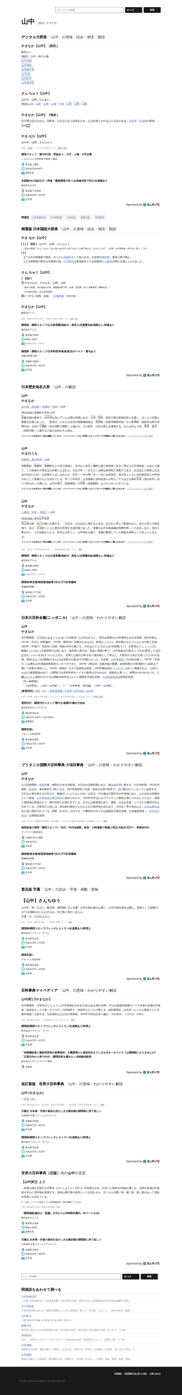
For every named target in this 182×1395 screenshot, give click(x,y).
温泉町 (67, 257)
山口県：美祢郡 (30, 406)
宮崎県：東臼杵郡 (31, 459)
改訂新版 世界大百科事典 (42, 1084)
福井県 (117, 784)
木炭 (121, 802)
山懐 (46, 104)
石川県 (25, 784)
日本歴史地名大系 (35, 387)
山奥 (38, 104)
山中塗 (132, 121)
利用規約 (118, 1374)
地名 (41, 121)
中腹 (61, 104)
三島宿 (108, 261)
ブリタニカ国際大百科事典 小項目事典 (52, 765)
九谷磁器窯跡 (110, 677)
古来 (90, 121)
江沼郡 (40, 637)
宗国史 (69, 523)
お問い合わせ (155, 1374)
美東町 (46, 406)
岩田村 (81, 523)
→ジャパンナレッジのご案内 (140, 436)
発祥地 (106, 257)
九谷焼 (143, 121)
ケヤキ (137, 1009)
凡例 (65, 148)
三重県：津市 (29, 512)
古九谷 (86, 806)
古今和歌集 (56, 217)
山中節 (89, 691)
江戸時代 (69, 261)
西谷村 (33, 789)
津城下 (43, 512)
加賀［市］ (30, 1099)
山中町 (83, 637)
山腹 (53, 104)
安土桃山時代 (54, 798)
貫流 (93, 793)
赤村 (55, 406)
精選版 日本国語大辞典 (39, 229)
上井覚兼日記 (39, 217)
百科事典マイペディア (39, 990)
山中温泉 (113, 121)
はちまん (30, 677)
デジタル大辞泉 (34, 37)
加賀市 (33, 121)
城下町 (109, 523)
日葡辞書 (59, 296)
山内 (30, 104)
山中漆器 (116, 659)
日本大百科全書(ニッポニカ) (44, 618)
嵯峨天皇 (85, 217)
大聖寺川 (62, 121)
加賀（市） (41, 691)
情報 (60, 148)
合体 (61, 789)
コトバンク (35, 10)
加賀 (23, 125)
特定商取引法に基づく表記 (136, 1374)
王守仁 (40, 907)
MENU (24, 3)
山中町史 (71, 217)
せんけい (121, 668)
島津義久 (139, 470)
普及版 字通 (30, 889)
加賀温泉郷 (56, 691)
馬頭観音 (99, 217)
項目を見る (43, 916)
